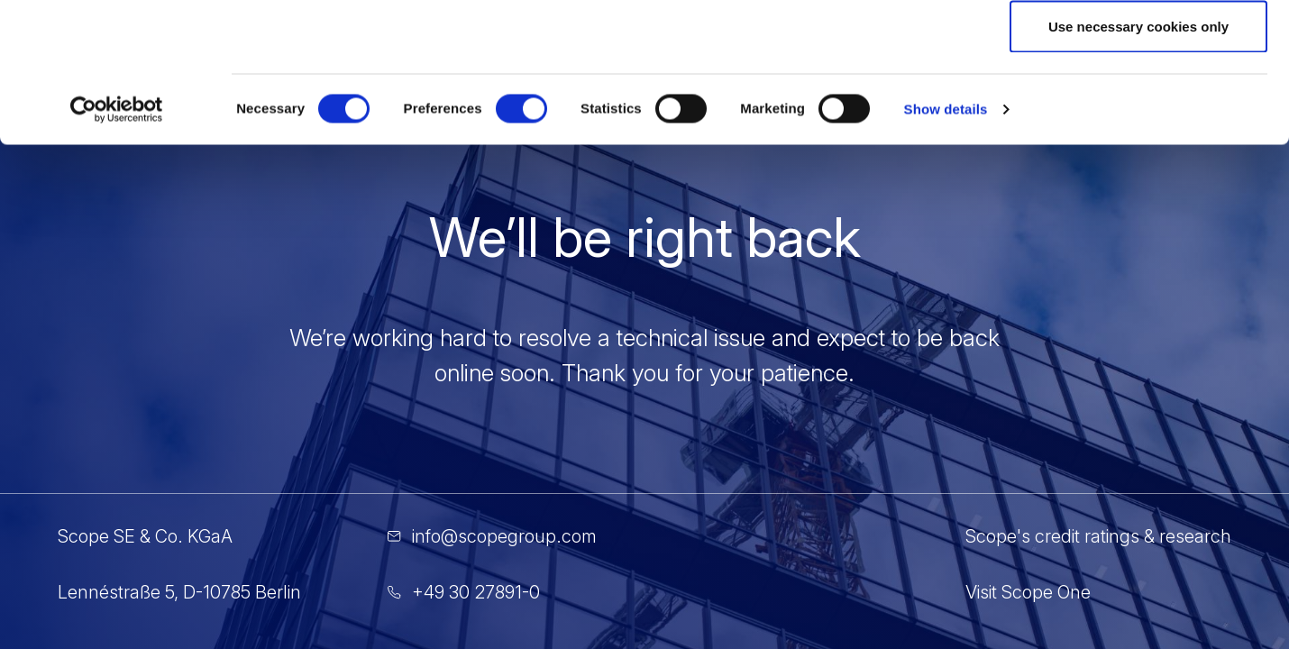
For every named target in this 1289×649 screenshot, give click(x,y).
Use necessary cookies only (1138, 165)
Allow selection (1138, 106)
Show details (946, 248)
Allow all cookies (1138, 47)
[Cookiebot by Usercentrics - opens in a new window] (117, 248)
